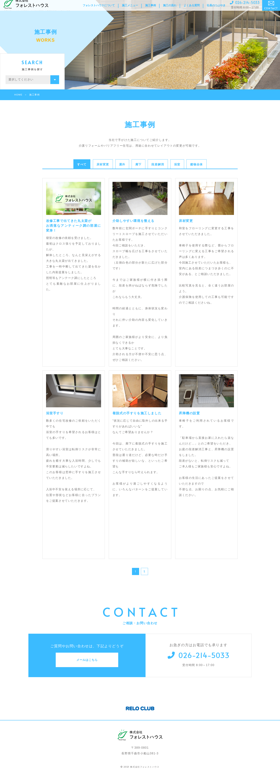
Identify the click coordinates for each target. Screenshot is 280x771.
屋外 (122, 164)
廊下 (138, 164)
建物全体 (196, 164)
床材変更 (103, 164)
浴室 (177, 164)
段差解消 (157, 164)
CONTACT (271, 9)
